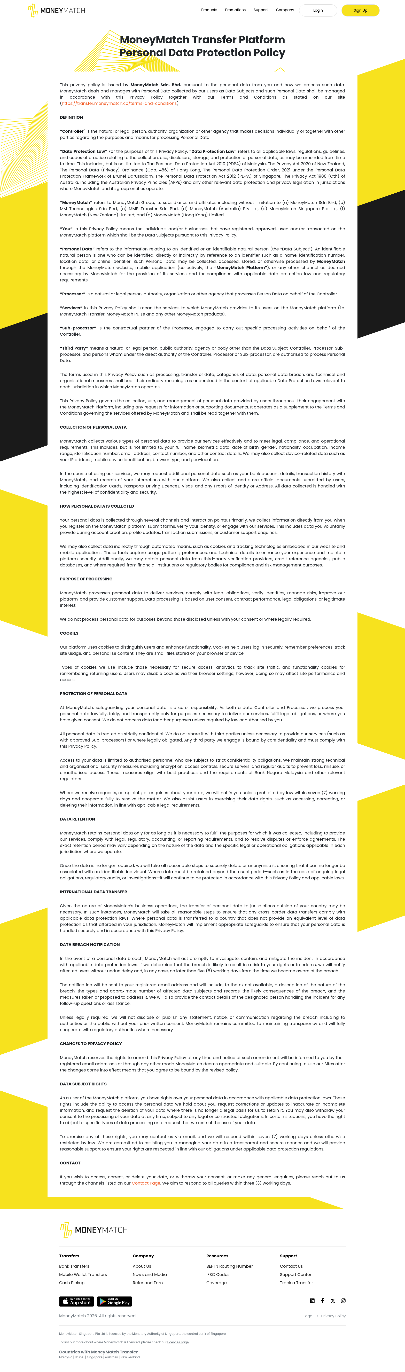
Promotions (235, 9)
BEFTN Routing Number (229, 1266)
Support (261, 9)
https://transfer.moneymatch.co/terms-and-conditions (119, 103)
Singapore (95, 1357)
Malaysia (65, 1357)
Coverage (216, 1283)
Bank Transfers (74, 1266)
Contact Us (291, 1266)
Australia (111, 1357)
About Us (142, 1266)
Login (318, 10)
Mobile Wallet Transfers (83, 1275)
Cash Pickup (71, 1283)
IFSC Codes (218, 1275)
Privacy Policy (333, 1316)
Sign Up (361, 10)
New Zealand (130, 1357)
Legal (308, 1316)
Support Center (295, 1275)
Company (285, 9)
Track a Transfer (296, 1283)
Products (209, 9)
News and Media (150, 1275)
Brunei (79, 1357)
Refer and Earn (148, 1283)
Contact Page (146, 1183)
